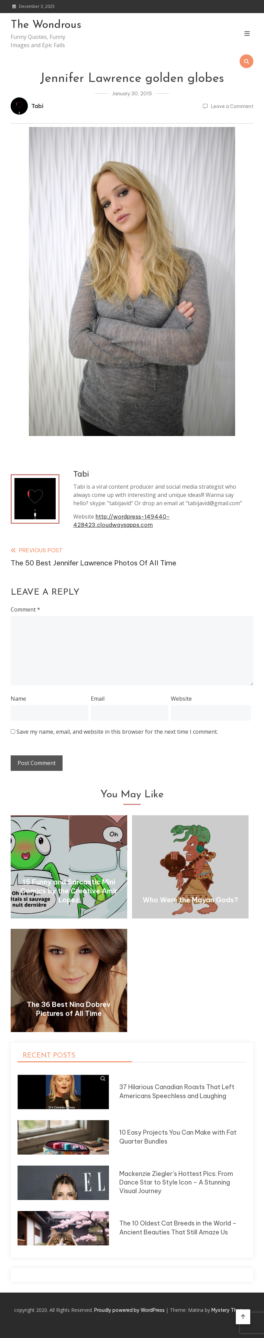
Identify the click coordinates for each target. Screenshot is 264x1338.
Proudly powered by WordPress (130, 1310)
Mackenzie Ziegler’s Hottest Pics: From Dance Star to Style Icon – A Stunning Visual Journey (176, 1182)
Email (97, 698)
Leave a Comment (232, 106)
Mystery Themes (230, 1310)
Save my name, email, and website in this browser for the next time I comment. (117, 731)
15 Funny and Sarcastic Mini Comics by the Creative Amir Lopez (69, 891)
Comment (25, 609)
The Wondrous (46, 25)
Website (181, 698)
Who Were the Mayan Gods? (190, 899)
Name (18, 698)
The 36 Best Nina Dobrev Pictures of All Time (69, 1009)
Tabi (37, 106)
